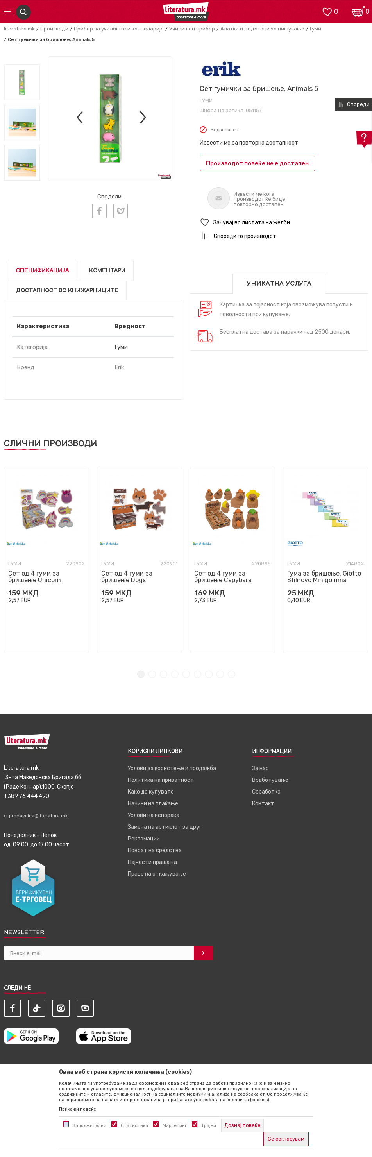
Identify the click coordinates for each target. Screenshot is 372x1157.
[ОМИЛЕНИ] (327, 11)
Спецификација (42, 270)
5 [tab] (186, 674)
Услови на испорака (153, 815)
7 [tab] (209, 674)
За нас (260, 768)
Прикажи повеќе (77, 1109)
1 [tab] (141, 674)
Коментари (107, 270)
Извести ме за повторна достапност (249, 142)
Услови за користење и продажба (172, 768)
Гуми (315, 29)
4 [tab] (175, 674)
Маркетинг (175, 1125)
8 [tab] (220, 674)
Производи (54, 29)
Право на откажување (157, 874)
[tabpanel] (46, 560)
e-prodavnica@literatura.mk (36, 816)
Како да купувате (151, 792)
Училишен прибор (192, 29)
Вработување (270, 780)
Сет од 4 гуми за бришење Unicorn (34, 576)
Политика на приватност (161, 780)
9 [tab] (231, 674)
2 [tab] (152, 674)
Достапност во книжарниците (67, 290)
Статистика (134, 1125)
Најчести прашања (152, 862)
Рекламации (144, 838)
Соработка (266, 792)
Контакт (263, 803)
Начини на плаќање (153, 803)
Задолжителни (89, 1125)
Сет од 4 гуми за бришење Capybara (223, 576)
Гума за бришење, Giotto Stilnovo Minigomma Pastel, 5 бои (324, 580)
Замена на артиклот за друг (165, 827)
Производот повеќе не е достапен (257, 163)
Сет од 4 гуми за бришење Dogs (126, 576)
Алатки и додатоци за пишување (262, 29)
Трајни (208, 1125)
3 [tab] (163, 674)
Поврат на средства (155, 850)
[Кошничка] (358, 11)
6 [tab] (197, 674)
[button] (284, 222)
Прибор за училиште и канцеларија (119, 29)
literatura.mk (19, 29)
